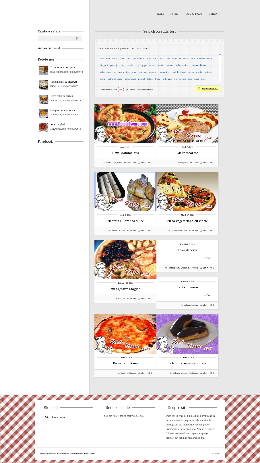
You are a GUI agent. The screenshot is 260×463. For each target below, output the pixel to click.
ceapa (161, 58)
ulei (108, 58)
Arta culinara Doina (54, 417)
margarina (164, 72)
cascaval (153, 72)
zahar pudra (105, 72)
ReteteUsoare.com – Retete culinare (64, 13)
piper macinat (148, 65)
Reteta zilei (111, 163)
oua (128, 58)
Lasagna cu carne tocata (62, 110)
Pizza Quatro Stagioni (125, 289)
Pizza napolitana (125, 357)
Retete (174, 13)
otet (123, 65)
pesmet (141, 78)
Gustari (121, 298)
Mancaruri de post (184, 230)
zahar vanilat (182, 65)
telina (150, 78)
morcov (170, 65)
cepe (137, 65)
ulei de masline (204, 58)
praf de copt (180, 78)
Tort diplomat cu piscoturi (63, 81)
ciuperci (104, 65)
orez (134, 72)
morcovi (143, 72)
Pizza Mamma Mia (125, 153)
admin (143, 163)
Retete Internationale (126, 163)
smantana (183, 58)
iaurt (196, 78)
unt (154, 58)
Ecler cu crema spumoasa (193, 363)
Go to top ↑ (215, 453)
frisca (157, 78)
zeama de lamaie (199, 65)
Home (160, 13)
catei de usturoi (179, 72)
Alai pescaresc (193, 153)
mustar (199, 72)
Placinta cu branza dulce (125, 221)
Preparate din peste (194, 163)
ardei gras (167, 78)
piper (148, 58)
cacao (191, 72)
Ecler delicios (193, 250)
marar (103, 78)
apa (168, 58)
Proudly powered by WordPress (82, 453)
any (120, 89)
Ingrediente (138, 58)
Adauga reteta (194, 13)
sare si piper (124, 72)
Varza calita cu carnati (61, 96)
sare (102, 58)
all (127, 89)
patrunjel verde (115, 78)
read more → (214, 258)
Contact (213, 13)
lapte (174, 58)
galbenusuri (130, 78)
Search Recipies (210, 88)
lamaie (161, 65)
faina (114, 58)
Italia (123, 366)
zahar (122, 58)
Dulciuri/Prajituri (118, 230)
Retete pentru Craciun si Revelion (188, 268)
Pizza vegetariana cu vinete (193, 221)
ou (115, 72)
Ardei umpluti (57, 124)
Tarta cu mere (193, 287)
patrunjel (114, 65)
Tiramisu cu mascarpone (62, 67)
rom (190, 78)
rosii (193, 58)
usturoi (208, 72)
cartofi (130, 65)
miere (204, 78)
